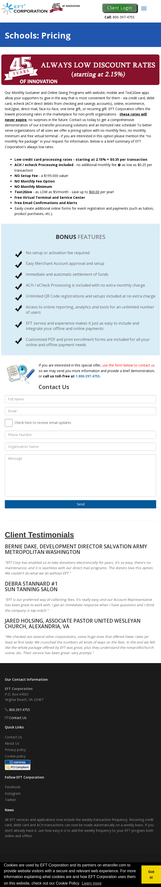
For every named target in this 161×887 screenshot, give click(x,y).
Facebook (12, 787)
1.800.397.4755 (88, 376)
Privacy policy (15, 749)
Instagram (13, 793)
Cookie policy (15, 756)
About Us (12, 743)
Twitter (10, 799)
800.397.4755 (19, 709)
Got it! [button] (151, 874)
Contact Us (18, 717)
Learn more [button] (92, 883)
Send (80, 504)
